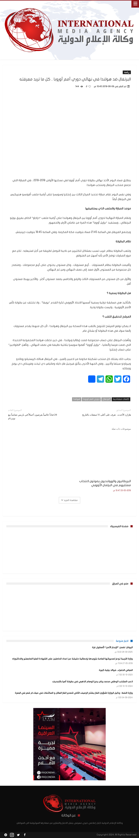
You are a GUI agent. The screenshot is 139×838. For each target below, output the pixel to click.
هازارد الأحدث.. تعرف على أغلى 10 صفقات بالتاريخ (103, 412)
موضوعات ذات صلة (121, 428)
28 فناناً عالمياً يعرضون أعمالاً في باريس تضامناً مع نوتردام (36, 414)
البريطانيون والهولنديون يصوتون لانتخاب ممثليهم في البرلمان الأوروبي (105, 483)
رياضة (126, 72)
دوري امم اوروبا (91, 399)
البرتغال (106, 399)
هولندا (76, 399)
